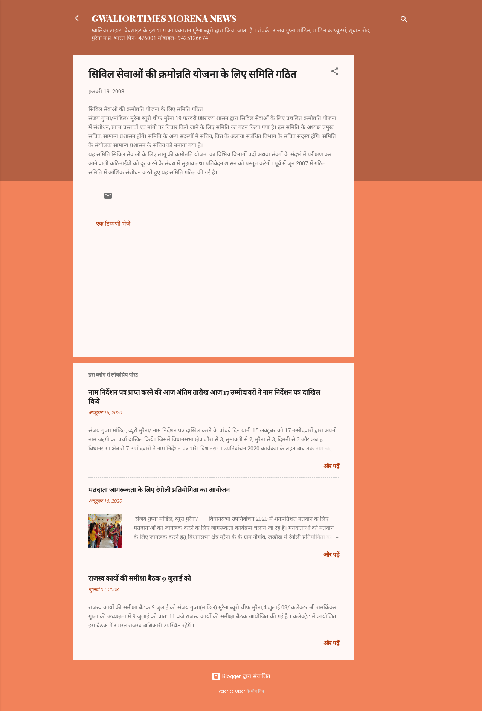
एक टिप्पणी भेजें (113, 223)
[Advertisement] (384, 168)
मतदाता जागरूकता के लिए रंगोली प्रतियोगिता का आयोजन (159, 489)
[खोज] (404, 20)
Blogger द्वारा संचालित (241, 676)
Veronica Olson (232, 691)
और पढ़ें (331, 466)
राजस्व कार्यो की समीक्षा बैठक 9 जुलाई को (139, 578)
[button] (334, 72)
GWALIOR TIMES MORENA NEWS (164, 18)
